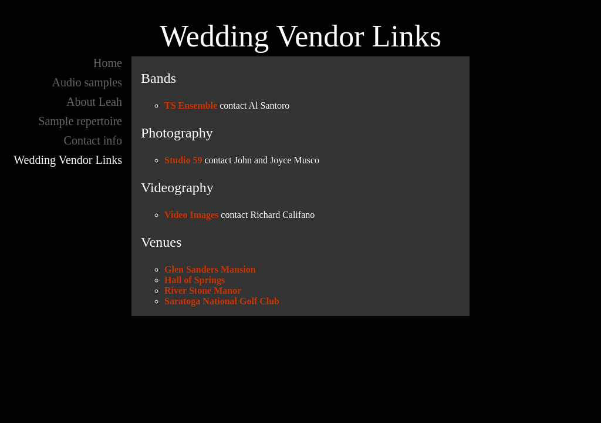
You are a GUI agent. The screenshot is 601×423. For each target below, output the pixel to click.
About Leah (94, 101)
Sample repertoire (80, 121)
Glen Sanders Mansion (210, 269)
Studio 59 (183, 160)
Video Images (191, 215)
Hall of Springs (194, 280)
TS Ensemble (190, 105)
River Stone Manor (202, 291)
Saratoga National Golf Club (221, 301)
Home (107, 62)
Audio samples (87, 82)
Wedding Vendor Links (67, 159)
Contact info (93, 140)
